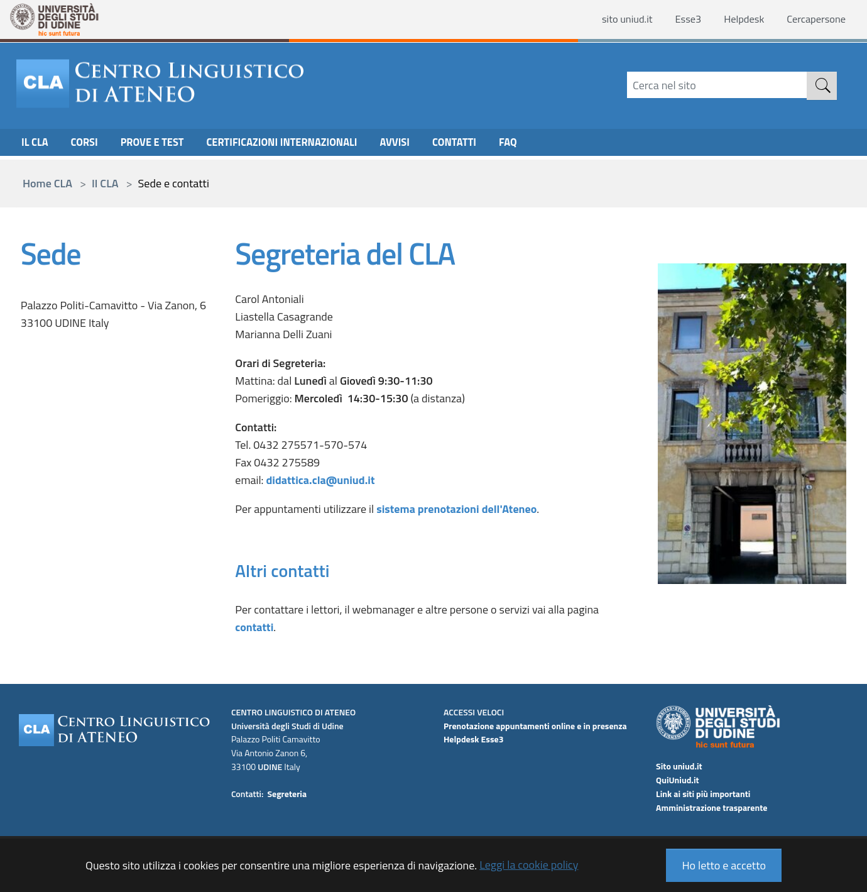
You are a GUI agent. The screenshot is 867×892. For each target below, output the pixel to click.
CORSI (89, 144)
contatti (254, 627)
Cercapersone (813, 19)
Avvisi (422, 144)
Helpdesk (736, 19)
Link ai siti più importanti (703, 793)
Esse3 (677, 19)
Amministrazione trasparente (711, 807)
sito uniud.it (612, 19)
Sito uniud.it (679, 766)
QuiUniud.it (677, 779)
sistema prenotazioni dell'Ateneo (456, 508)
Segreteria (287, 793)
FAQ (543, 144)
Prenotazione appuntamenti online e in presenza (535, 725)
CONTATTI (486, 144)
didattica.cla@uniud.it (320, 479)
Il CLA (36, 144)
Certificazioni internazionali (301, 144)
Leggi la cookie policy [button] (528, 864)
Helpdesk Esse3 (474, 739)
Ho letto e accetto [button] (724, 865)
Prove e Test (160, 144)
